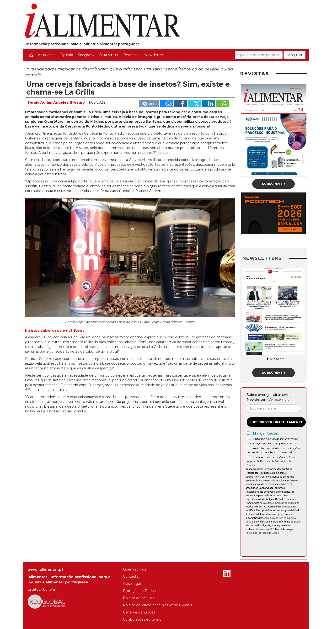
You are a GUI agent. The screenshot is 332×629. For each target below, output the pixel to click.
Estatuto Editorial (41, 589)
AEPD (271, 529)
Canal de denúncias (139, 612)
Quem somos (134, 569)
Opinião (66, 55)
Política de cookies (138, 598)
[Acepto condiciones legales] (248, 456)
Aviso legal (132, 583)
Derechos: (282, 506)
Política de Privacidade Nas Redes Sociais (157, 605)
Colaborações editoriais (142, 619)
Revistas (131, 55)
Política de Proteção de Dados (262, 532)
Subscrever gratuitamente (276, 422)
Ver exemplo (278, 399)
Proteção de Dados (139, 591)
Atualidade (47, 55)
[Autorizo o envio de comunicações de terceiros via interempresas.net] (248, 447)
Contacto (131, 576)
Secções (86, 55)
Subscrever (273, 184)
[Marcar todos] (248, 433)
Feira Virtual (108, 55)
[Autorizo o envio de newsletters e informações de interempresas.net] (248, 438)
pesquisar (294, 55)
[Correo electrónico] (273, 408)
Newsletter (154, 55)
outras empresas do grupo (280, 503)
